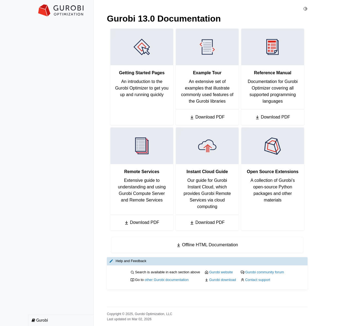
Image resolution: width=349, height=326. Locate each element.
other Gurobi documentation (167, 280)
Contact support (257, 280)
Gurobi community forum (264, 272)
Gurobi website (221, 272)
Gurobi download (222, 280)
